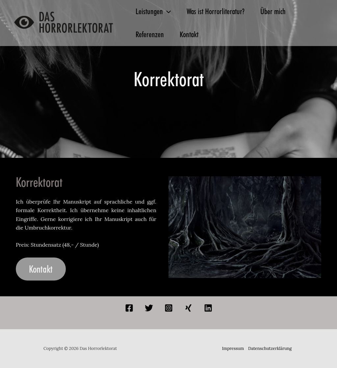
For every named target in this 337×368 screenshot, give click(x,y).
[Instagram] (169, 308)
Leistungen (153, 11)
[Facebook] (129, 308)
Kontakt (189, 34)
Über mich (273, 11)
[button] (167, 11)
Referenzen (150, 34)
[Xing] (188, 308)
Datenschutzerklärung (270, 348)
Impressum (233, 348)
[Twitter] (149, 308)
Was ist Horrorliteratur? (216, 11)
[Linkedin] (208, 308)
